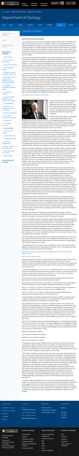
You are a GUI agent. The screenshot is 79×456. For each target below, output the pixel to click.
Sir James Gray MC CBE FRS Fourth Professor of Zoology (8, 98)
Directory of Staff (46, 408)
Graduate (24, 436)
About (11, 25)
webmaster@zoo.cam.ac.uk (29, 418)
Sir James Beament (9, 136)
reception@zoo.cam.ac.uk (29, 409)
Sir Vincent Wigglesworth (6, 142)
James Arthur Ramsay (10, 65)
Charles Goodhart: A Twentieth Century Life (9, 73)
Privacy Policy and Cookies (49, 410)
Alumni (7, 12)
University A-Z (6, 440)
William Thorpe (8, 156)
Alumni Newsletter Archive (18, 12)
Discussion (64, 439)
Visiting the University (47, 438)
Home (3, 12)
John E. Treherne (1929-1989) (8, 61)
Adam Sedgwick (8, 103)
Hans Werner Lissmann (7, 124)
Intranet (70, 25)
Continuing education (27, 441)
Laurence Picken (9, 128)
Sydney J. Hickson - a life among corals (9, 147)
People (20, 25)
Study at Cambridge (24, 4)
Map (43, 441)
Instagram (64, 417)
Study (40, 25)
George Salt (7, 120)
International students (28, 439)
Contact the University (8, 442)
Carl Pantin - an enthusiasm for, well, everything (8, 108)
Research (30, 25)
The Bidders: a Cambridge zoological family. (8, 87)
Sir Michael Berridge (10, 139)
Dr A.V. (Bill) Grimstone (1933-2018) (9, 117)
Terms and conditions (8, 447)
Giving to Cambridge (47, 450)
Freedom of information (8, 446)
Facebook (64, 412)
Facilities (49, 25)
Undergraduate (26, 434)
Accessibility (5, 444)
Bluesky (63, 408)
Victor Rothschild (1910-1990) (8, 152)
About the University (34, 4)
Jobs (43, 448)
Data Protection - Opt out (48, 412)
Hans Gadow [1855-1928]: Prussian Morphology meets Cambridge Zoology (8, 80)
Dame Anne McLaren (10, 113)
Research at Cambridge (44, 4)
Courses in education (27, 448)
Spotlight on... (65, 441)
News (43, 443)
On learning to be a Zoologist (8, 161)
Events (43, 445)
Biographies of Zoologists (34, 12)
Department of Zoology (6, 35)
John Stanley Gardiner (7, 93)
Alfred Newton (8, 57)
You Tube (63, 415)
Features (63, 436)
